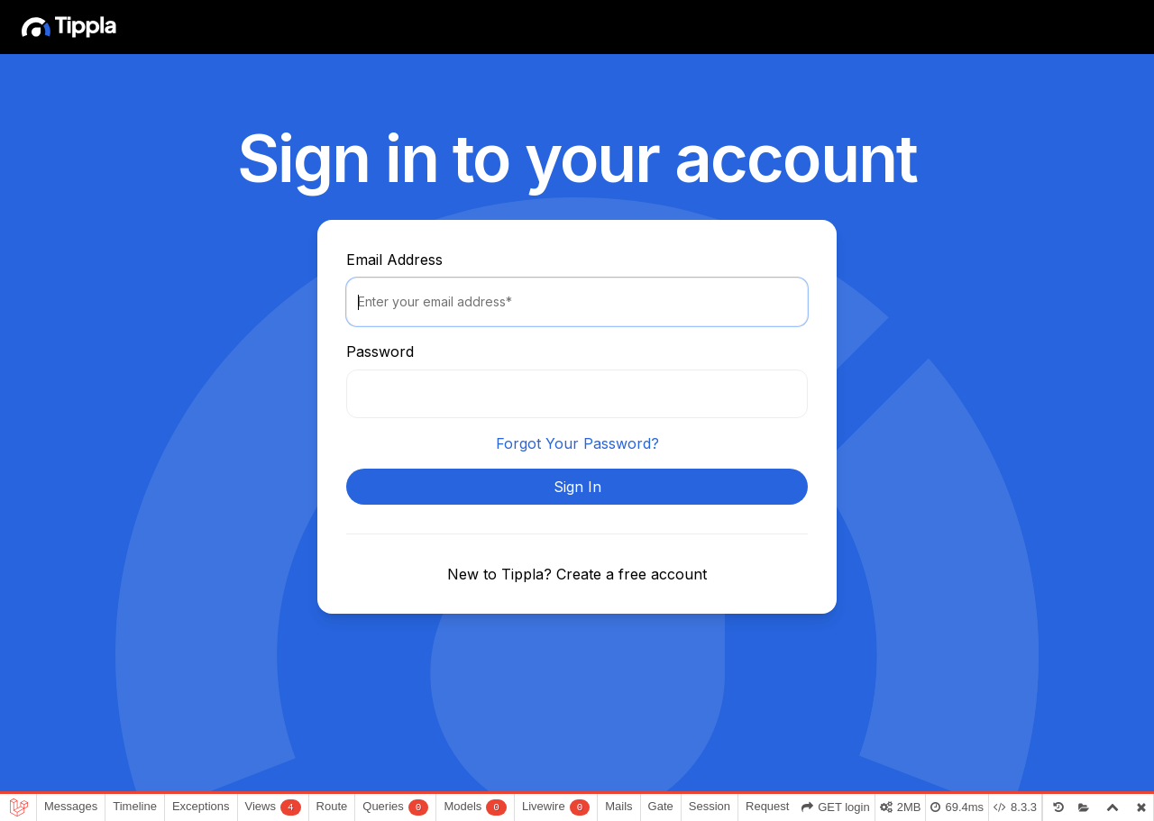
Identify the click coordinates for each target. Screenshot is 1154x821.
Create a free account (631, 574)
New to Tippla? (501, 574)
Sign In (577, 487)
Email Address (394, 260)
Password (380, 351)
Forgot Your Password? (577, 443)
